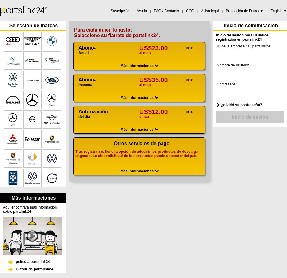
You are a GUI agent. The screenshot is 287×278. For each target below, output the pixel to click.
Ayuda (141, 11)
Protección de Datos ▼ (244, 11)
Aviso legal (210, 11)
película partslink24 (33, 262)
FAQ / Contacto (166, 11)
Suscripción (120, 11)
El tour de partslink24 (34, 269)
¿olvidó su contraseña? (241, 105)
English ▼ (278, 11)
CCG (190, 11)
